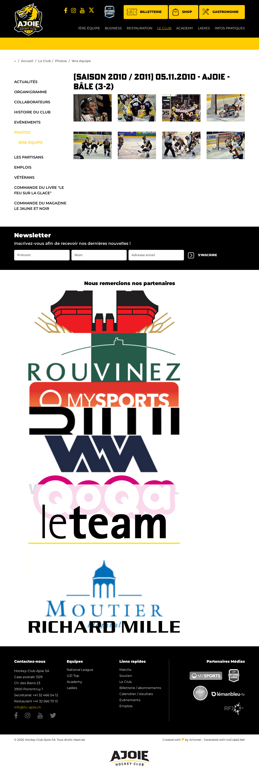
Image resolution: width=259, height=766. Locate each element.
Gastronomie (220, 12)
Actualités (25, 82)
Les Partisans (28, 157)
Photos (61, 61)
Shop (182, 12)
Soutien (125, 676)
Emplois (22, 167)
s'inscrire (202, 255)
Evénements (27, 122)
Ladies (204, 28)
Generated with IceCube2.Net (224, 740)
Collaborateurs (32, 102)
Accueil (27, 61)
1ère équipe (89, 28)
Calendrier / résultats (136, 694)
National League (80, 670)
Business (113, 28)
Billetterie (144, 12)
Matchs (125, 670)
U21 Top (73, 676)
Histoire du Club (32, 112)
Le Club (164, 28)
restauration (139, 28)
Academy (184, 28)
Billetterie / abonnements (140, 688)
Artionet (195, 740)
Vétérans (24, 177)
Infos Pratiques (230, 28)
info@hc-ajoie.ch (27, 707)
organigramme (30, 92)
